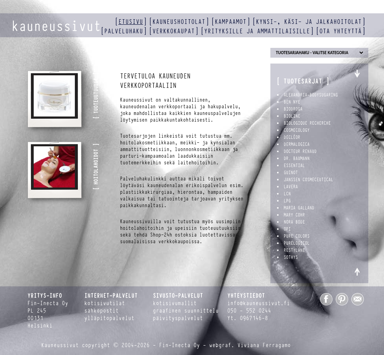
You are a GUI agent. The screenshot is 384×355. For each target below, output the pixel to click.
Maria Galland (299, 208)
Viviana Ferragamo (264, 345)
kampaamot (230, 22)
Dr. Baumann (297, 158)
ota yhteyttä (340, 31)
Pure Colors (297, 236)
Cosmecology (297, 130)
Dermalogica (297, 144)
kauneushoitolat (178, 22)
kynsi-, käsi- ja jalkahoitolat (309, 22)
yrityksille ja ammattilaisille (257, 31)
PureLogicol (297, 243)
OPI (287, 229)
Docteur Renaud (300, 151)
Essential (294, 165)
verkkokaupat (173, 31)
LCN (287, 194)
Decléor (292, 137)
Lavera (291, 187)
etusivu (130, 22)
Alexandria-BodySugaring (311, 95)
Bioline (292, 116)
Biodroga (293, 109)
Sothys (291, 257)
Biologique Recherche (307, 123)
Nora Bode (294, 222)
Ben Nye (292, 102)
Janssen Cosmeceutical (308, 180)
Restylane (294, 250)
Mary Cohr (294, 215)
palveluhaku (123, 31)
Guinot (291, 172)
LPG (287, 201)
